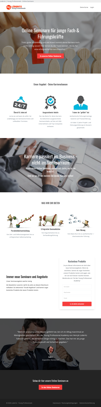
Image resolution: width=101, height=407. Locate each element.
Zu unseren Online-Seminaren (50, 56)
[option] (50, 344)
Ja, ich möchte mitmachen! (77, 304)
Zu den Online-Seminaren (50, 387)
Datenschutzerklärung (87, 403)
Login (92, 7)
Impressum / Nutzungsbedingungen (65, 403)
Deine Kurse (84, 7)
